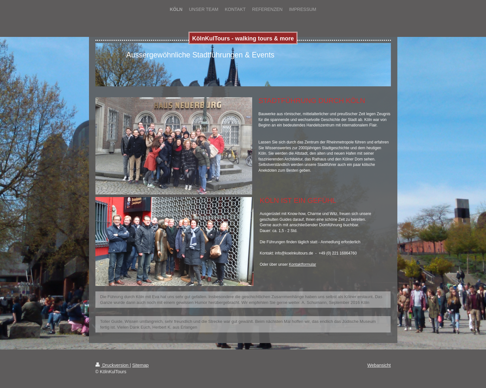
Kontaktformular (302, 264)
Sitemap (140, 365)
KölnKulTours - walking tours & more (243, 38)
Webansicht (379, 365)
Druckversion (112, 365)
